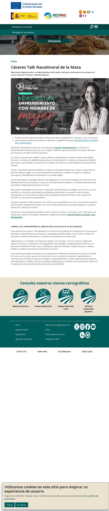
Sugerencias (20, 334)
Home (14, 61)
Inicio (18, 325)
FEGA (48, 330)
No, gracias (21, 505)
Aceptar (9, 505)
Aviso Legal (87, 351)
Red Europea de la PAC (55, 334)
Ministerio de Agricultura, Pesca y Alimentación (65, 325)
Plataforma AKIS (52, 339)
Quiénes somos (22, 330)
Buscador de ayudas (24, 339)
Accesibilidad (64, 351)
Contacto (21, 351)
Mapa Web (42, 351)
